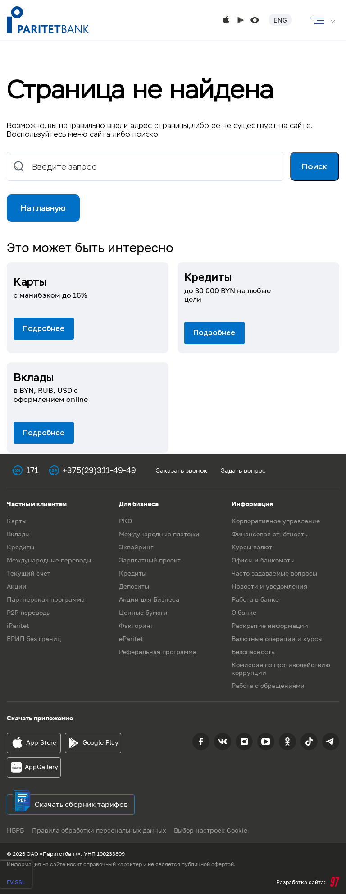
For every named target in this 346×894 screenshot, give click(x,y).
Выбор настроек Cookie (213, 830)
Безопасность (253, 651)
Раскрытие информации (270, 625)
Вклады (18, 534)
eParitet (131, 638)
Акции (17, 586)
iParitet (18, 625)
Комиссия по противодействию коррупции (281, 668)
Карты (17, 521)
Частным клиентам (37, 503)
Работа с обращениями (268, 685)
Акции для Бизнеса (149, 599)
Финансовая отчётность (269, 534)
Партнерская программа (46, 599)
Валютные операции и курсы (277, 638)
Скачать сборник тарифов (81, 804)
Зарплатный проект (150, 560)
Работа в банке (255, 599)
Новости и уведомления (269, 586)
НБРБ (15, 830)
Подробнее (43, 330)
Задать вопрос (243, 470)
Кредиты (20, 547)
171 (32, 470)
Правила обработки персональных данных (100, 830)
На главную (44, 209)
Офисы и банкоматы (263, 560)
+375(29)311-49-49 (99, 470)
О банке (244, 612)
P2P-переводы (29, 612)
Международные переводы (49, 560)
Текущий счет (28, 573)
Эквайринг (136, 547)
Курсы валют (252, 547)
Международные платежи (159, 534)
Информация (252, 503)
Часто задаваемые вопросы (274, 573)
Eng (280, 20)
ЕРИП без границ (34, 638)
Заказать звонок (181, 470)
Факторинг (136, 625)
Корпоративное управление (276, 521)
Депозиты (134, 586)
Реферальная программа (157, 651)
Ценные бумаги (143, 612)
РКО (125, 521)
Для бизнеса (139, 503)
